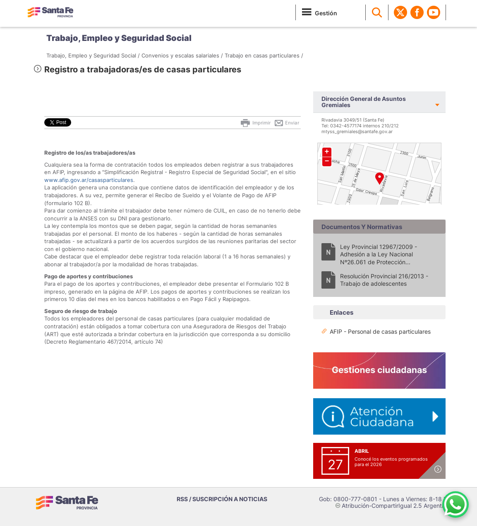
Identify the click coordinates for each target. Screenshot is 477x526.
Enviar (286, 123)
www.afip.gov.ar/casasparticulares (88, 180)
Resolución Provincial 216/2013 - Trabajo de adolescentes (384, 280)
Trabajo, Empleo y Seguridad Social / (93, 55)
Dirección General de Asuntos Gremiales (363, 101)
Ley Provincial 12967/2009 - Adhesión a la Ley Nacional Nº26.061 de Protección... (378, 254)
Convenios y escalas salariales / (182, 55)
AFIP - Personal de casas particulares (380, 331)
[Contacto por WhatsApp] (455, 504)
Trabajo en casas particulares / (264, 55)
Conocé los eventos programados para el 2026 (391, 461)
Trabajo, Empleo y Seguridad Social (119, 38)
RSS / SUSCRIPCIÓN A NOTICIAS (222, 498)
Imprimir (255, 123)
